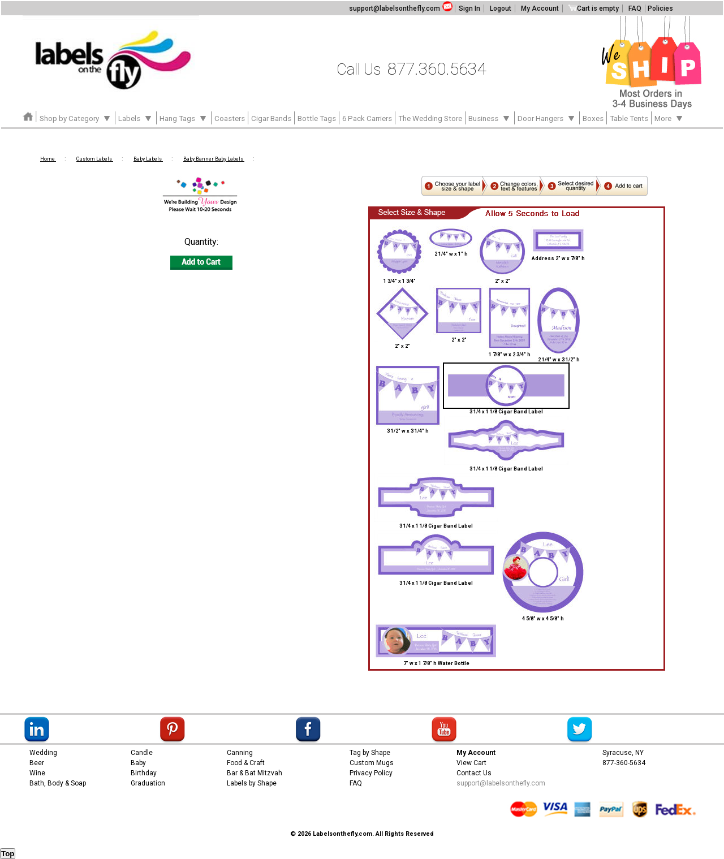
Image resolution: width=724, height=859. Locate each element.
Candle (142, 753)
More (669, 117)
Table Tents (629, 118)
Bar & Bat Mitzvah (254, 773)
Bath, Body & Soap (57, 783)
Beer (36, 763)
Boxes (593, 118)
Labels (135, 117)
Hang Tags (184, 117)
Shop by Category (76, 117)
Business (489, 117)
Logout (500, 8)
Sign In (469, 8)
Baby (138, 763)
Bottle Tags (317, 118)
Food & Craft (246, 763)
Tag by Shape (370, 753)
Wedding (43, 753)
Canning (240, 753)
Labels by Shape (252, 783)
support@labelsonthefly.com (394, 8)
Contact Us (474, 773)
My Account (540, 8)
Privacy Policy (371, 773)
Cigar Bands (271, 118)
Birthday (144, 773)
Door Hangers (547, 117)
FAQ (634, 8)
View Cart (471, 763)
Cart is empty (593, 8)
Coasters (229, 118)
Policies (660, 8)
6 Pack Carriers (367, 118)
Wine (37, 773)
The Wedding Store (430, 118)
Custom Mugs (372, 763)
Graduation (148, 783)
